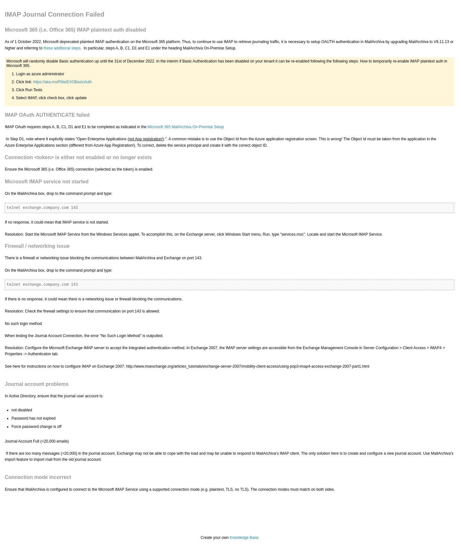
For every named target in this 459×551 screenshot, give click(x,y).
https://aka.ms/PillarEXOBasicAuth (62, 82)
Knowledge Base (244, 537)
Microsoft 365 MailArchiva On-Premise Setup (186, 127)
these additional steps (61, 48)
